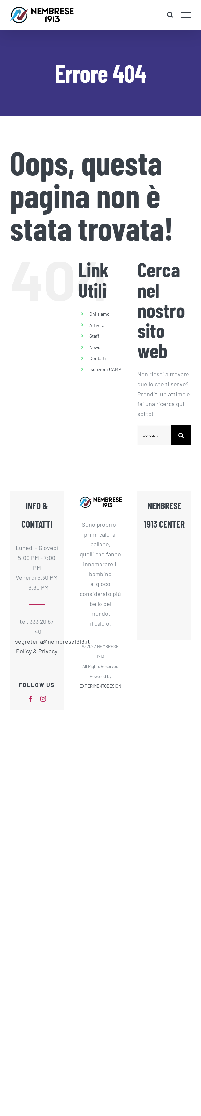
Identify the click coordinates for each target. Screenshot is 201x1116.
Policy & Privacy (36, 651)
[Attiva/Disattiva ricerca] (170, 14)
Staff (94, 336)
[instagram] (43, 699)
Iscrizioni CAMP (105, 369)
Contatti (97, 358)
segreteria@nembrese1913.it (36, 641)
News (94, 347)
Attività (96, 325)
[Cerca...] (154, 435)
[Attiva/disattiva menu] (186, 15)
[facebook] (31, 699)
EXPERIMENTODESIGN (100, 686)
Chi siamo (99, 314)
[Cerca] (181, 435)
